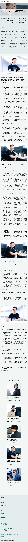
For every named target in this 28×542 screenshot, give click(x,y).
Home (1, 13)
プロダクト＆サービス (4, 505)
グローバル (2, 510)
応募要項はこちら (4, 370)
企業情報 (2, 497)
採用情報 (2, 513)
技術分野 (2, 500)
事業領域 (2, 502)
